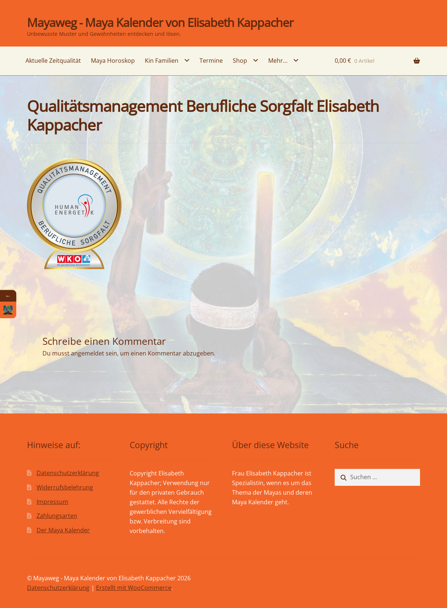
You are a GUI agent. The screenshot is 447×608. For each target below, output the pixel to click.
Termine (211, 60)
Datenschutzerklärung (68, 473)
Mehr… (277, 60)
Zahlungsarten (57, 516)
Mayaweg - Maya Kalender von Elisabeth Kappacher (160, 22)
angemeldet (87, 353)
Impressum (52, 502)
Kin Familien (161, 60)
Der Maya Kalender (63, 530)
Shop (240, 60)
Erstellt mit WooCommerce (133, 588)
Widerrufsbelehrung (65, 487)
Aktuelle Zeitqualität (53, 60)
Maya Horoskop (113, 60)
